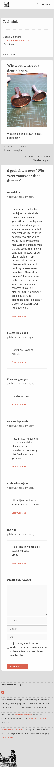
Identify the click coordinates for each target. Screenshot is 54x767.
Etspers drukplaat (15, 148)
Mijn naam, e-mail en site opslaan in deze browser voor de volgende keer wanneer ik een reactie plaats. (28, 649)
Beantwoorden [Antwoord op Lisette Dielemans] (19, 362)
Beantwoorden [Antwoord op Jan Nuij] (19, 563)
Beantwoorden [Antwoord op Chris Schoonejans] (19, 513)
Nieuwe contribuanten (12, 729)
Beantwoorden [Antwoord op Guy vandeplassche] (19, 466)
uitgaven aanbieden (37, 718)
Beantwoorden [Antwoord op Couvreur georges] (19, 404)
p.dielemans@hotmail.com (16, 40)
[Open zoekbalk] (37, 4)
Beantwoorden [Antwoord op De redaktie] (19, 316)
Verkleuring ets (37, 158)
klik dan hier (7, 737)
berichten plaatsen (23, 714)
